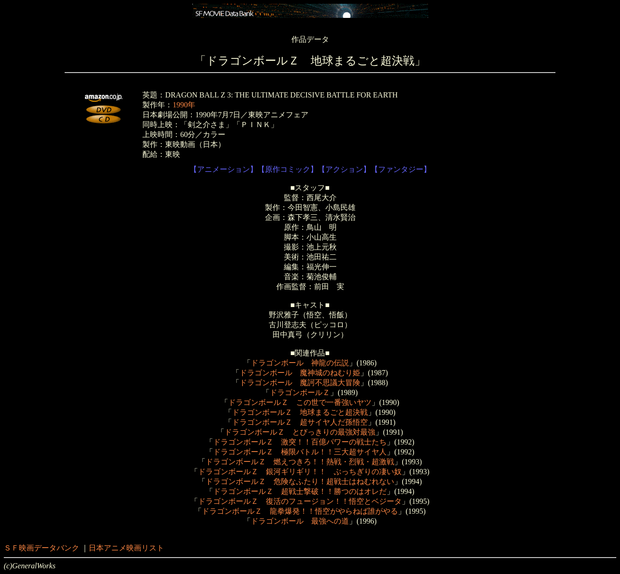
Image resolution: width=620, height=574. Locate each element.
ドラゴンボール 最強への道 (300, 521)
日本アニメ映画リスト (126, 548)
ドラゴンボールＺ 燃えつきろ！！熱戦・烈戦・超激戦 (300, 462)
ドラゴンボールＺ (300, 392)
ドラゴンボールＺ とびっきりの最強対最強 (299, 432)
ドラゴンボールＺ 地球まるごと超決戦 (300, 412)
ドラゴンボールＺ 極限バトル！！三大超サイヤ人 (300, 452)
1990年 (184, 105)
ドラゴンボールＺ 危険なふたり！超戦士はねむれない (300, 481)
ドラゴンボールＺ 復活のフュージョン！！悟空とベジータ (300, 501)
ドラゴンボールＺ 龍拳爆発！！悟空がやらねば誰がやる (300, 511)
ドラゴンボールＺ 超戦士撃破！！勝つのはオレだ (300, 491)
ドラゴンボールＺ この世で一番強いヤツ (300, 402)
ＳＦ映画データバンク (41, 548)
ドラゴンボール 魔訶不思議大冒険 (300, 383)
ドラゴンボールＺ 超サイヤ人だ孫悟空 (300, 422)
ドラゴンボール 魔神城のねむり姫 (300, 373)
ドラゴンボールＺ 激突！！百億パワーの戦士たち (300, 442)
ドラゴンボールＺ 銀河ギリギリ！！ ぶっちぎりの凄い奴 (300, 472)
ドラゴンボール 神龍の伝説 (300, 363)
